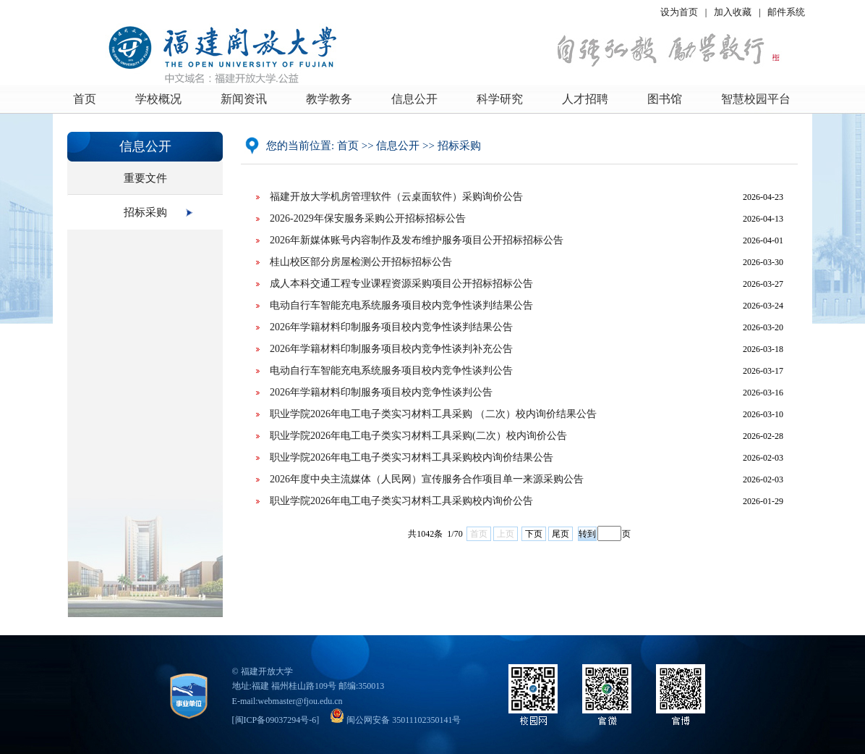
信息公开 (414, 99)
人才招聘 (585, 99)
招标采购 (145, 212)
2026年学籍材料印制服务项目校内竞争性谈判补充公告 (391, 348)
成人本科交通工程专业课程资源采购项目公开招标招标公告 (401, 283)
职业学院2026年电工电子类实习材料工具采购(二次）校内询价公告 (418, 435)
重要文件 (145, 178)
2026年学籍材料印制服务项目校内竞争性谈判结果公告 (391, 327)
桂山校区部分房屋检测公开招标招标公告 (361, 261)
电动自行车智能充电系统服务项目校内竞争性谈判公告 (391, 370)
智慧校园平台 (756, 99)
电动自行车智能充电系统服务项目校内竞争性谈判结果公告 (401, 305)
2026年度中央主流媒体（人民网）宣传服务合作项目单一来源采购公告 (427, 479)
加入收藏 (734, 12)
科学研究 (500, 99)
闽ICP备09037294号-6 (276, 720)
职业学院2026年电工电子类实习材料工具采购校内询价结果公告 (411, 457)
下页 (533, 534)
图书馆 (664, 99)
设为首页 (679, 12)
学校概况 (158, 99)
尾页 (560, 534)
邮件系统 (786, 12)
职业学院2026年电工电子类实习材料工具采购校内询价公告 (401, 500)
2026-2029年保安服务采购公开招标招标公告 (368, 218)
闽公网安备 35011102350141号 (395, 720)
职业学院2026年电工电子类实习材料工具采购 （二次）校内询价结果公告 (433, 414)
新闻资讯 (244, 99)
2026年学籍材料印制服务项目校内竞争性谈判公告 (381, 392)
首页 (84, 99)
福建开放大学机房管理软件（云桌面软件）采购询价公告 (396, 196)
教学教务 (329, 99)
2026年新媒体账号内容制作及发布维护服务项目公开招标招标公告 (416, 240)
